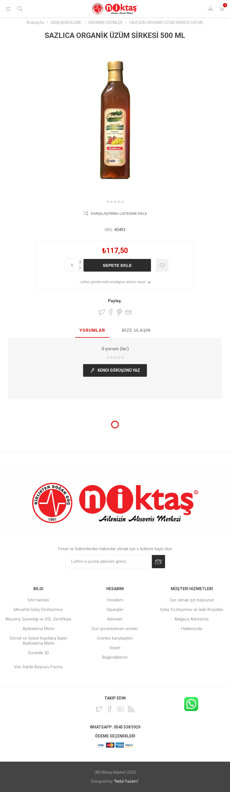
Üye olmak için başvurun (192, 600)
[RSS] (131, 709)
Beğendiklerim (115, 657)
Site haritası (38, 600)
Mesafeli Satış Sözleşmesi (38, 609)
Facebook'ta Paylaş (111, 312)
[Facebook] (109, 709)
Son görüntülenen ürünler (115, 628)
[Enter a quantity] (71, 265)
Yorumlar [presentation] (92, 330)
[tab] (92, 331)
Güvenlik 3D (38, 652)
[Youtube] (120, 709)
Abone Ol (158, 561)
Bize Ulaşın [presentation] (136, 330)
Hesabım (115, 600)
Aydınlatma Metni (38, 628)
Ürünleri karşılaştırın (115, 638)
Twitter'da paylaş (102, 312)
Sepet (115, 647)
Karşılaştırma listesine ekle (119, 214)
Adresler (115, 619)
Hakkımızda (191, 628)
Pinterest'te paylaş (120, 312)
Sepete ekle (117, 265)
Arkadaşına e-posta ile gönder (128, 312)
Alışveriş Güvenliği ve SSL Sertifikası (38, 619)
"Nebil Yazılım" (126, 781)
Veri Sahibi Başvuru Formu (38, 666)
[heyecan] (98, 709)
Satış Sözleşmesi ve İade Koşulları (191, 609)
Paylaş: (115, 300)
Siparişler (115, 609)
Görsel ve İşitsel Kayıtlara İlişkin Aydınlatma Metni (38, 641)
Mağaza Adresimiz (192, 619)
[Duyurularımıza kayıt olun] (108, 561)
